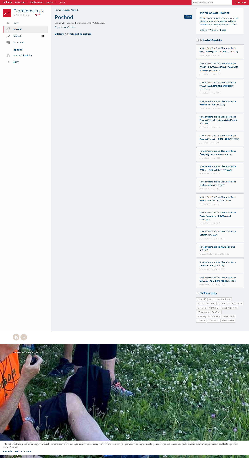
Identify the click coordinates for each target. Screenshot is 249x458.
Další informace (23, 451)
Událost (203, 29)
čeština (62, 2)
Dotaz (223, 29)
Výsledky (213, 29)
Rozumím (8, 451)
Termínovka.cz (28, 11)
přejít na (49, 2)
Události (59, 33)
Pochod (74, 9)
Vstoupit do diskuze (80, 33)
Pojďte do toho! (21, 15)
